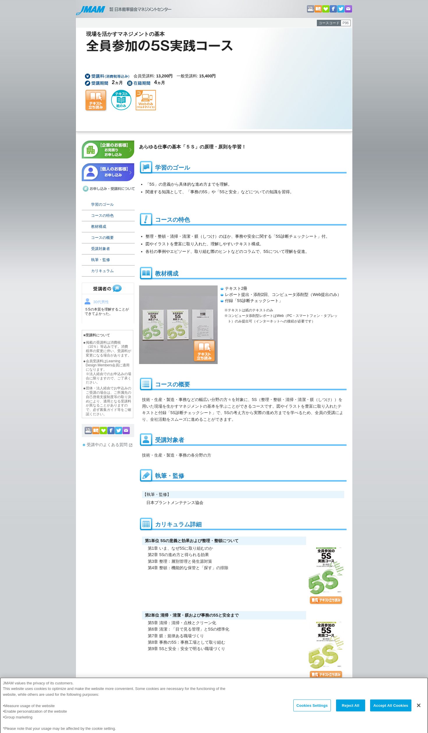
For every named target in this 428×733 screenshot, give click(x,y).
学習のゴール (102, 204)
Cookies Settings (312, 711)
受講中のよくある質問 (110, 444)
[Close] (418, 710)
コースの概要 (102, 237)
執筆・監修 (100, 260)
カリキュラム (102, 271)
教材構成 (98, 226)
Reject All (350, 711)
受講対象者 (100, 248)
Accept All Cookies (390, 711)
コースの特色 (102, 215)
